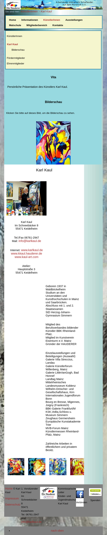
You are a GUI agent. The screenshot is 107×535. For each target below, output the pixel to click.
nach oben (57, 530)
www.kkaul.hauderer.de (26, 253)
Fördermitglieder (16, 58)
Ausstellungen (74, 19)
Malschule (15, 25)
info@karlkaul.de (29, 241)
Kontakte (57, 25)
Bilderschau (18, 49)
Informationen (29, 19)
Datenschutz (12, 504)
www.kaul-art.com (26, 257)
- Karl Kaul (45, 11)
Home (12, 19)
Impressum (12, 498)
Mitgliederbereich (36, 25)
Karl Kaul (12, 44)
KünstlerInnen (29, 11)
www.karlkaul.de (32, 250)
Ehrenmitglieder (15, 63)
